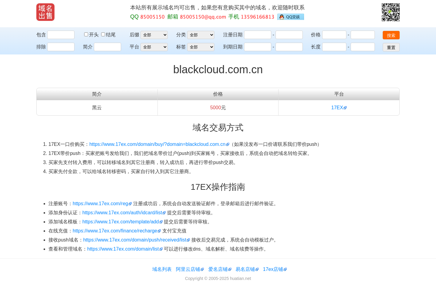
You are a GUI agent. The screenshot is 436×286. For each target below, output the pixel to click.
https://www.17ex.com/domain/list (123, 248)
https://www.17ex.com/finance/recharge (115, 230)
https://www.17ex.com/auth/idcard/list (122, 212)
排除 (41, 46)
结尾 (108, 34)
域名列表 (162, 269)
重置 (391, 47)
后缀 (134, 34)
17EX (337, 107)
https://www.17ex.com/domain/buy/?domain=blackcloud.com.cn (157, 144)
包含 (41, 34)
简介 (88, 46)
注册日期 (233, 34)
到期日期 (233, 46)
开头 (92, 34)
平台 (134, 46)
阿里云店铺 (188, 269)
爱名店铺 (218, 269)
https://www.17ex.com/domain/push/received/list (135, 239)
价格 (316, 34)
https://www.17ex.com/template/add (120, 221)
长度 (316, 46)
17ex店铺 (273, 269)
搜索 (391, 35)
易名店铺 (245, 269)
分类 (181, 34)
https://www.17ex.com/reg (100, 203)
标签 (181, 46)
